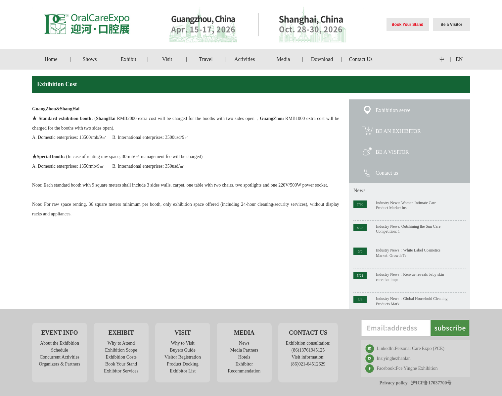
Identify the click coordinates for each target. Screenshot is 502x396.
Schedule (59, 350)
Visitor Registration (182, 357)
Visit (167, 59)
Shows (90, 59)
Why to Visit (182, 343)
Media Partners (244, 350)
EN (459, 59)
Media (283, 59)
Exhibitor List (183, 370)
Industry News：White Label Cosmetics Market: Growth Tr (408, 253)
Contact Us (361, 59)
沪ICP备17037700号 (431, 382)
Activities (244, 59)
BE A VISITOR (392, 152)
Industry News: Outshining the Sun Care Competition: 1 (408, 229)
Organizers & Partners (59, 364)
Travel (205, 59)
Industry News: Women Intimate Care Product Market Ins (406, 205)
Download (322, 59)
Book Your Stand (407, 24)
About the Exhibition (59, 343)
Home (51, 59)
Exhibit (128, 59)
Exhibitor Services (121, 370)
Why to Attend (121, 343)
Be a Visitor (451, 24)
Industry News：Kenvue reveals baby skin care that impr (410, 277)
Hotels (244, 357)
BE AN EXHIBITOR (398, 131)
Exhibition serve (393, 110)
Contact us (387, 173)
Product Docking (182, 364)
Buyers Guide (182, 350)
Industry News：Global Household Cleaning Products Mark (411, 301)
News (359, 190)
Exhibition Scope (121, 350)
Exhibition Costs (121, 357)
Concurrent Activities (59, 357)
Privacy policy (394, 382)
